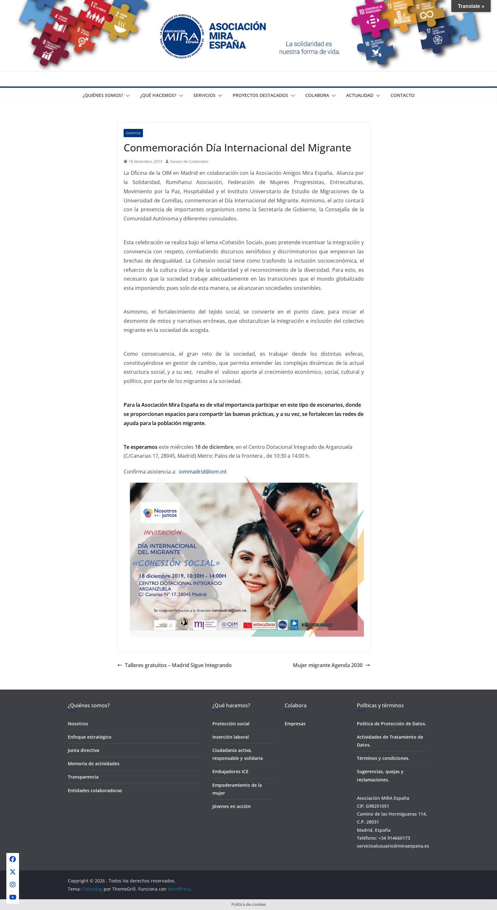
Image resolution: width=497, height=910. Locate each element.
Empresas (295, 724)
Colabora (317, 95)
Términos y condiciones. (383, 758)
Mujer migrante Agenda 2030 (331, 665)
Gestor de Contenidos (189, 161)
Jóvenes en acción (231, 806)
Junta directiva (83, 750)
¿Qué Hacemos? (158, 95)
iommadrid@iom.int (203, 471)
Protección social (230, 724)
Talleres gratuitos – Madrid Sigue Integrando (174, 665)
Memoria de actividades (93, 763)
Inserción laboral (230, 737)
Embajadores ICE (230, 771)
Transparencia (83, 777)
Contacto (402, 95)
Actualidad (359, 95)
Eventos (133, 133)
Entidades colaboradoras (95, 790)
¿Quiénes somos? (103, 95)
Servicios (204, 95)
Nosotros (78, 724)
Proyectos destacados (260, 95)
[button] (126, 95)
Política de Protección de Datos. (391, 724)
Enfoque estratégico (90, 737)
